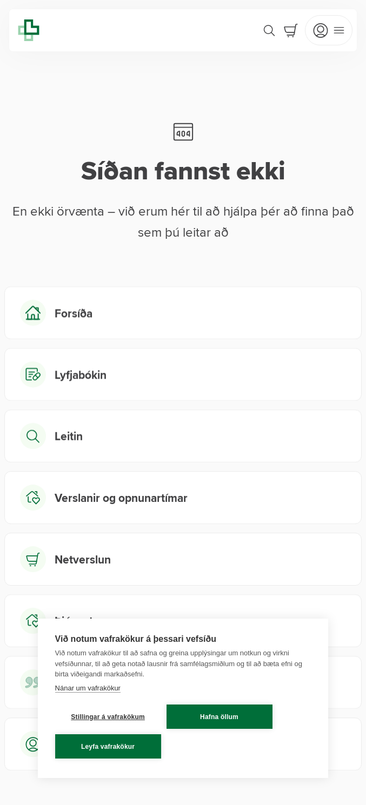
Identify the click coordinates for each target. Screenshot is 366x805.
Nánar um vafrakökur (88, 688)
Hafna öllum (219, 717)
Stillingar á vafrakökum (108, 717)
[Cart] (291, 30)
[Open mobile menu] (328, 30)
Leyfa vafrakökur (108, 746)
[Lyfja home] (28, 30)
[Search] (269, 30)
